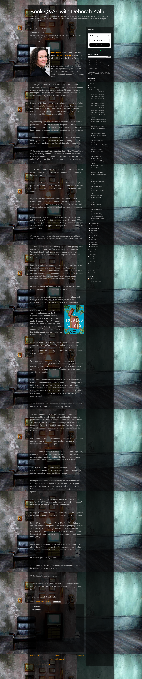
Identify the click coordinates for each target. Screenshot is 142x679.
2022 (91, 249)
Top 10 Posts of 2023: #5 (97, 101)
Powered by (100, 50)
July (92, 233)
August (93, 230)
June (92, 235)
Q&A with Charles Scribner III (98, 174)
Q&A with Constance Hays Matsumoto (101, 144)
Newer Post (34, 655)
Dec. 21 (93, 117)
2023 (91, 87)
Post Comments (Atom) (43, 664)
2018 (91, 258)
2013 (91, 270)
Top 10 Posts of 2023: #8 (97, 108)
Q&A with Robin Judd (96, 209)
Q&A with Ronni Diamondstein (98, 119)
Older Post (80, 655)
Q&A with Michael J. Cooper (98, 133)
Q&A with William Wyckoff (97, 140)
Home (57, 655)
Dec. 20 (93, 124)
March (93, 242)
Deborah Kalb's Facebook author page (99, 65)
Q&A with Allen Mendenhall (98, 114)
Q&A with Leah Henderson (98, 128)
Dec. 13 (93, 170)
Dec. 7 (92, 211)
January (93, 246)
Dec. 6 (92, 220)
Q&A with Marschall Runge (98, 161)
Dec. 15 (93, 154)
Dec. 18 (93, 138)
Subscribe (99, 45)
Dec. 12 (93, 179)
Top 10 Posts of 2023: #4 (97, 98)
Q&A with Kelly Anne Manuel (98, 135)
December (94, 89)
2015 (91, 265)
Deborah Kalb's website (95, 63)
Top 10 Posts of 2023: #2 (97, 94)
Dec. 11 (93, 184)
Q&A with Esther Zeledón (97, 172)
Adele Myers (56, 53)
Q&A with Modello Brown (97, 181)
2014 (91, 268)
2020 (91, 254)
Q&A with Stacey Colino (97, 165)
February (93, 244)
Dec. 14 (93, 163)
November (94, 223)
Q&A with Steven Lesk (96, 158)
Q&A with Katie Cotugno (97, 214)
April (92, 239)
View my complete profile (94, 281)
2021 (91, 252)
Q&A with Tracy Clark (96, 195)
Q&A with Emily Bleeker (97, 216)
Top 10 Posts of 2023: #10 (97, 112)
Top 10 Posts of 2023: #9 (97, 110)
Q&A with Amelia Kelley (97, 151)
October (93, 226)
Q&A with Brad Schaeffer (97, 190)
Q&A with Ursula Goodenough (98, 121)
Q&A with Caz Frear (96, 204)
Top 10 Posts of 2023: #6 (97, 103)
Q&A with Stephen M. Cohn (98, 200)
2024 (91, 85)
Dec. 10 (93, 188)
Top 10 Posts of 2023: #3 (97, 96)
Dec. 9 (92, 193)
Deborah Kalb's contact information (98, 61)
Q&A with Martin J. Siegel (97, 126)
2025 (91, 83)
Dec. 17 (93, 142)
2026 (91, 81)
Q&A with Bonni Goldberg (97, 218)
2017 (91, 261)
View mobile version (57, 659)
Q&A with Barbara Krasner (97, 207)
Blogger (74, 673)
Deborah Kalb (93, 278)
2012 (91, 272)
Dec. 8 (92, 202)
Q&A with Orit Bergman (97, 167)
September (94, 228)
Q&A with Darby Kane (96, 186)
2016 (91, 263)
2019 (91, 256)
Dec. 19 (93, 131)
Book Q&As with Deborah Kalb (67, 11)
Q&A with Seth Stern (96, 177)
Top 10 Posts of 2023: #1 (97, 91)
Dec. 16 (93, 147)
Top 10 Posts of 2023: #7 (97, 105)
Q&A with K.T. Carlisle (96, 149)
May (92, 237)
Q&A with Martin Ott (96, 197)
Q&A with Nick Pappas (96, 156)
